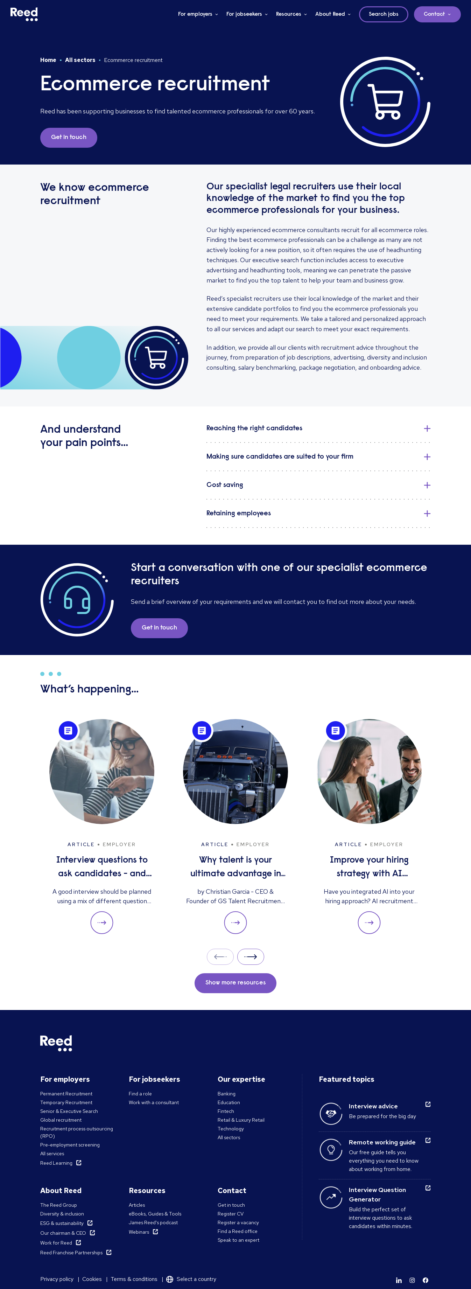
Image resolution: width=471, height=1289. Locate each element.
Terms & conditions (134, 1279)
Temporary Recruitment (66, 1102)
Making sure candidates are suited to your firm (279, 456)
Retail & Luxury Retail (241, 1120)
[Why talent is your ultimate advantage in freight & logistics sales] (235, 826)
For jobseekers (244, 14)
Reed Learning (56, 1163)
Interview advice (373, 1106)
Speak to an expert (238, 1240)
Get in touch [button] (68, 137)
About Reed (330, 14)
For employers (195, 14)
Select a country (196, 1279)
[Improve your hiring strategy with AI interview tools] (369, 826)
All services (52, 1153)
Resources (288, 14)
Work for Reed (56, 1243)
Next (251, 956)
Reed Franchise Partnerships (71, 1252)
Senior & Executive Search (69, 1111)
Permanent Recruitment (66, 1094)
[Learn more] (399, 1280)
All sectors (80, 60)
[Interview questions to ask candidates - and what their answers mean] (101, 826)
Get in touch (231, 1205)
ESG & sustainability (62, 1223)
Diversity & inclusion (62, 1214)
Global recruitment (61, 1120)
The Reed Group (58, 1205)
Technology (231, 1129)
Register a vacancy (238, 1222)
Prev (220, 956)
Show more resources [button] (235, 983)
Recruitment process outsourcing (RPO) (76, 1132)
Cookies (92, 1279)
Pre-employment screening (70, 1145)
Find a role (140, 1094)
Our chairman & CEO (63, 1233)
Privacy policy (56, 1279)
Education (229, 1102)
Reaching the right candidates (254, 428)
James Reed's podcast (153, 1222)
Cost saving (224, 485)
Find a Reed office (238, 1231)
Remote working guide (382, 1142)
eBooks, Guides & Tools (155, 1214)
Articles (137, 1205)
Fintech (226, 1111)
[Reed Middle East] (24, 14)
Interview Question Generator (377, 1194)
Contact (434, 14)
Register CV (231, 1214)
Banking (226, 1094)
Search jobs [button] (384, 14)
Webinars (139, 1232)
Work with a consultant (154, 1102)
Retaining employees (238, 513)
